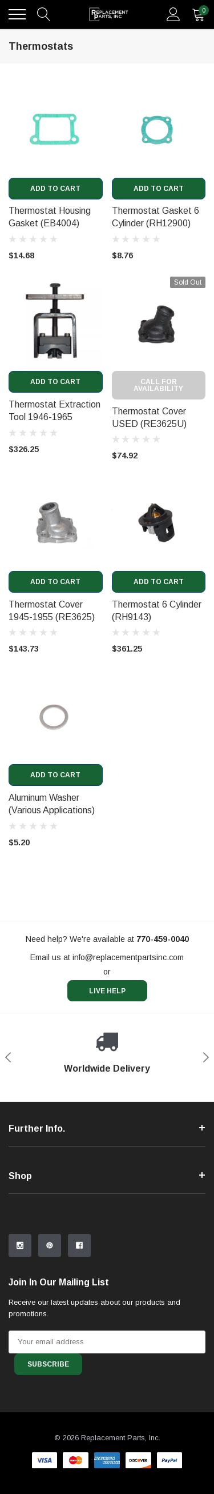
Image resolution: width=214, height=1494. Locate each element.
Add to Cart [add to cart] (55, 189)
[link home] (108, 14)
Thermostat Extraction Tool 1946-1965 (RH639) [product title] (54, 417)
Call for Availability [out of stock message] (158, 385)
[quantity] (198, 14)
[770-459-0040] (162, 939)
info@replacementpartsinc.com (128, 957)
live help (107, 991)
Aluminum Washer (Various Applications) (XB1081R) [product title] (52, 810)
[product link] (56, 130)
